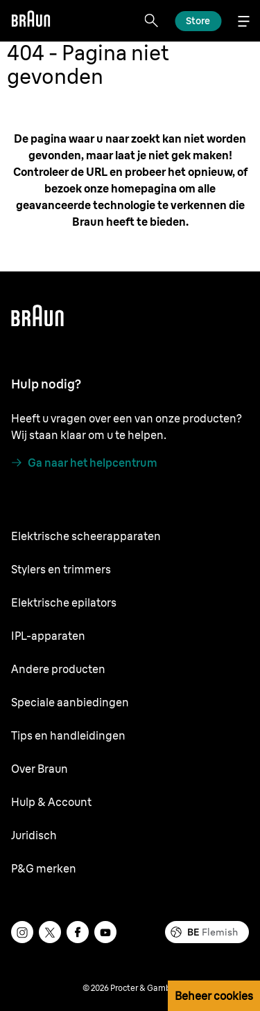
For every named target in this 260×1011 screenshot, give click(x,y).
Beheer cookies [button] (214, 996)
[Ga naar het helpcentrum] (84, 462)
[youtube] (105, 932)
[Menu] (243, 21)
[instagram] (22, 932)
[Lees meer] (198, 21)
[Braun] (30, 20)
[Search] (151, 21)
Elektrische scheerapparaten (86, 536)
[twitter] (50, 932)
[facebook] (78, 932)
